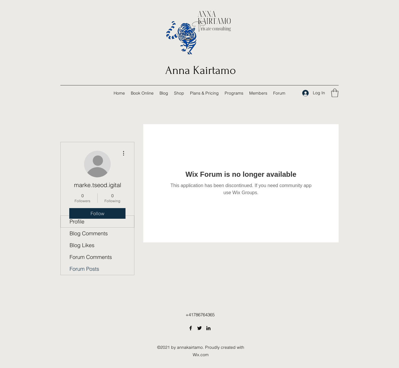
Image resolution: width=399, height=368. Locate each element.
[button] (334, 93)
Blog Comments (89, 233)
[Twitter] (199, 328)
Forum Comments (91, 257)
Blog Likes (82, 245)
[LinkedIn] (208, 328)
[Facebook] (191, 328)
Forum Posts (84, 268)
